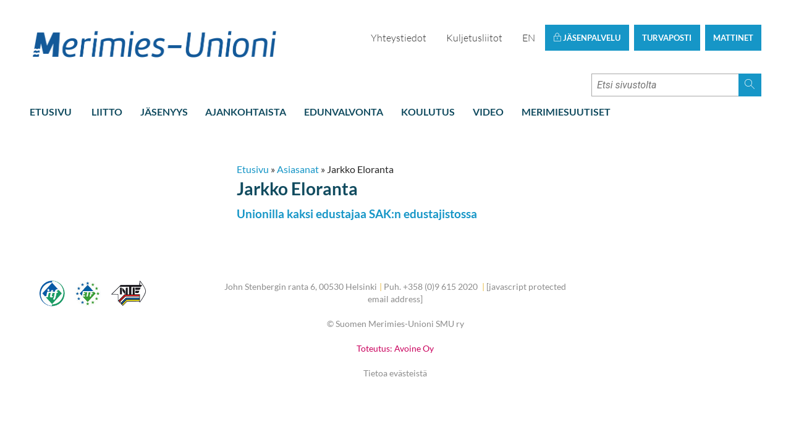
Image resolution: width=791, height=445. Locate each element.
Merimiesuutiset (566, 111)
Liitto (106, 111)
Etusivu (51, 111)
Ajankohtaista (245, 111)
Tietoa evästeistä (395, 373)
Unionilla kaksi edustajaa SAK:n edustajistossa (357, 213)
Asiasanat (298, 169)
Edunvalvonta (343, 111)
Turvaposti (667, 38)
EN (528, 38)
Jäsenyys (164, 111)
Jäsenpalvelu (586, 38)
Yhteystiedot (398, 38)
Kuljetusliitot (474, 38)
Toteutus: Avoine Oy (395, 348)
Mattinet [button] (733, 38)
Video (488, 111)
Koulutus (428, 111)
